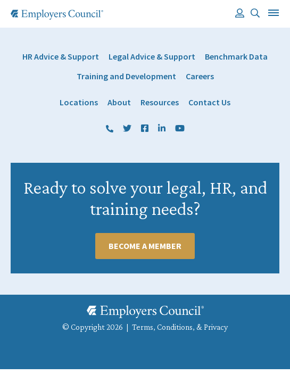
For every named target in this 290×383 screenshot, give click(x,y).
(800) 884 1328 (109, 129)
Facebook (144, 129)
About (119, 102)
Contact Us (209, 102)
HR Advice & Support (60, 57)
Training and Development (126, 76)
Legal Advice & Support (152, 57)
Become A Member (145, 245)
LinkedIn (161, 129)
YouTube (180, 129)
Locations (79, 102)
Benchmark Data (236, 57)
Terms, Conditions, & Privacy (180, 326)
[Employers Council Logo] (57, 15)
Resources (159, 102)
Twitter (127, 129)
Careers (200, 76)
